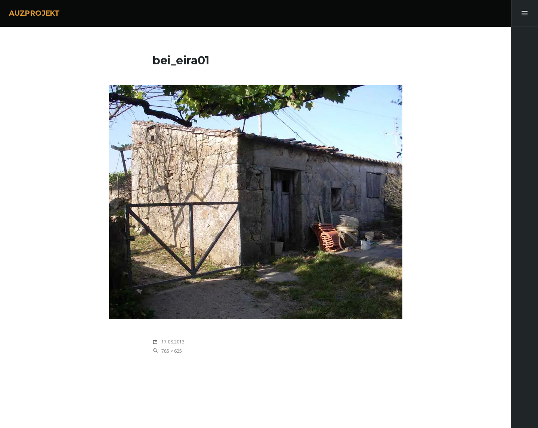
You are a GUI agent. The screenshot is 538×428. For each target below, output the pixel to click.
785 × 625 (171, 351)
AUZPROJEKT (34, 13)
